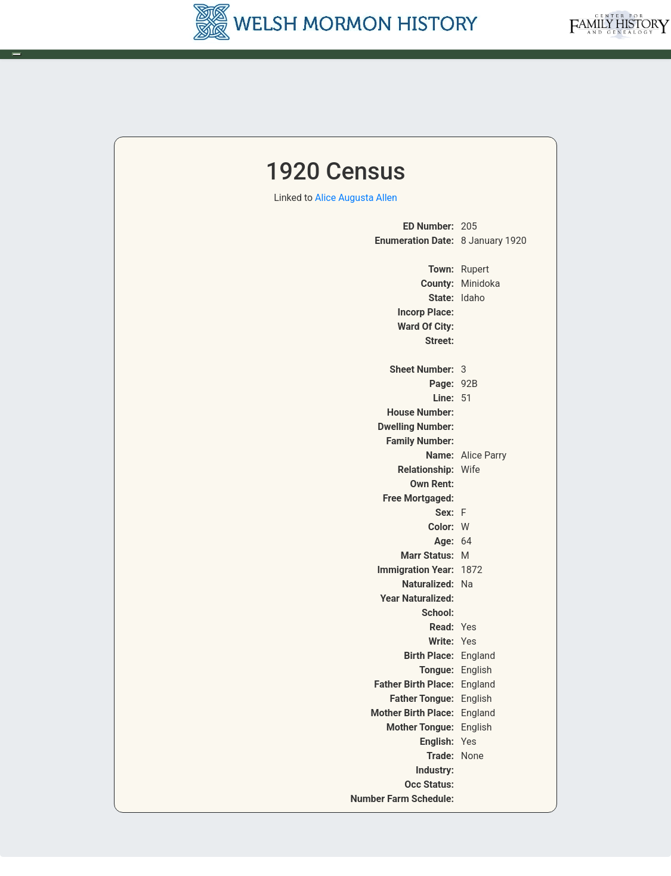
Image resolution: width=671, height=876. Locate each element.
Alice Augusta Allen (356, 197)
